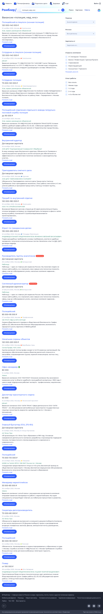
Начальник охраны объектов (16, 339)
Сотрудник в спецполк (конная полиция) (21, 52)
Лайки (4, 601)
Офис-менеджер (10, 367)
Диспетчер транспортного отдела (18, 395)
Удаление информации (67, 598)
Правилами (66, 612)
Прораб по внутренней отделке (17, 198)
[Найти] (63, 10)
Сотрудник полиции (11, 80)
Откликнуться (9, 46)
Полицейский (8, 311)
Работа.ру (98, 612)
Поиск (71, 10)
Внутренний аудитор (12, 140)
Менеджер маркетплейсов (15, 482)
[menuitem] (7, 3)
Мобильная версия (9, 598)
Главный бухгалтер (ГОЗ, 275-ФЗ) (17, 425)
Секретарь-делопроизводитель (17, 510)
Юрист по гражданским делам (16, 228)
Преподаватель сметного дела (17, 170)
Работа (87, 10)
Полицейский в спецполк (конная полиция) (23, 22)
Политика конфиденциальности (89, 598)
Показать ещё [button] (7, 42)
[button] (32, 37)
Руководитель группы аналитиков (18, 256)
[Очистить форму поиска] (59, 10)
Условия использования (48, 598)
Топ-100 (11, 601)
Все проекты (20, 601)
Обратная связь (31, 598)
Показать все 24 (71, 72)
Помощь (21, 598)
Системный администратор (15, 284)
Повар (5, 563)
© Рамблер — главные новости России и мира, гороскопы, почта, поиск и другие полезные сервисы (38, 595)
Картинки (79, 10)
